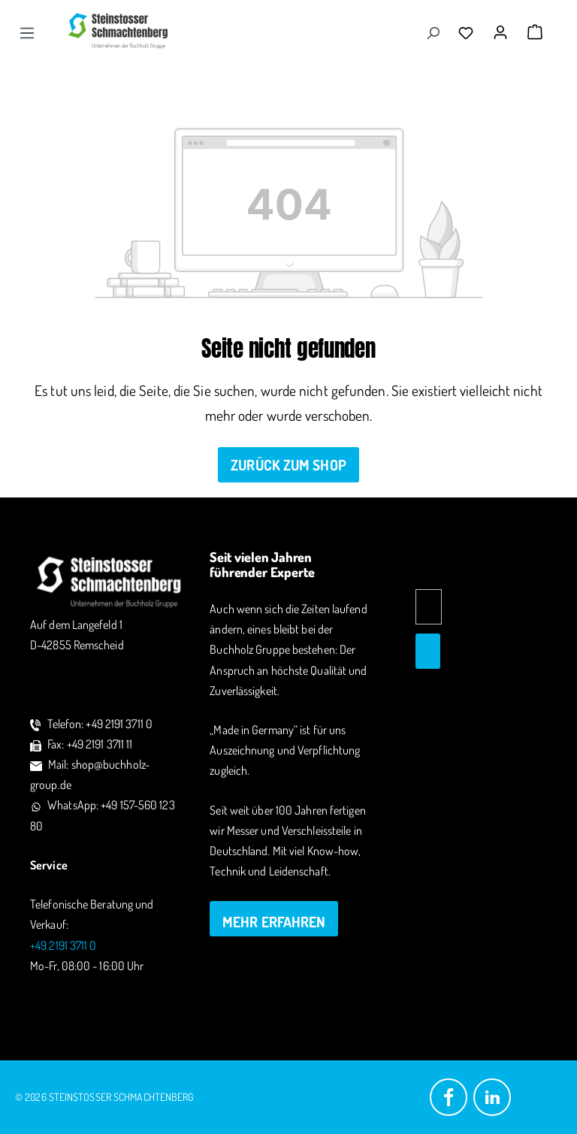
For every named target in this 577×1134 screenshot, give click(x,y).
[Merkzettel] (469, 32)
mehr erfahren (273, 921)
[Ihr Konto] (504, 27)
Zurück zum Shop (288, 464)
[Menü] (27, 32)
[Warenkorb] (534, 32)
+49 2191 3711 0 (63, 945)
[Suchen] (432, 32)
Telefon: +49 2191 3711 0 (100, 723)
